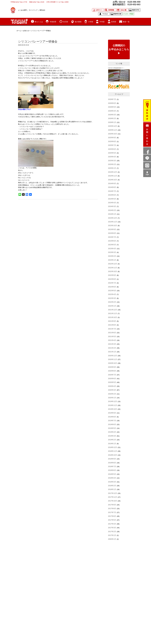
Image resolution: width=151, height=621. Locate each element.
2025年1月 (112, 168)
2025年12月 (112, 126)
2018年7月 (112, 466)
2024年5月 (112, 199)
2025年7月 (112, 145)
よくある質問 (22, 10)
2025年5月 (112, 153)
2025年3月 (112, 161)
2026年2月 (112, 118)
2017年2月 (112, 531)
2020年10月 (112, 363)
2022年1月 (112, 306)
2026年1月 (112, 122)
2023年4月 (112, 248)
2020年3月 (112, 390)
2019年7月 (112, 420)
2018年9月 (112, 459)
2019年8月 (112, 417)
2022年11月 (112, 268)
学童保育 (53, 22)
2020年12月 (112, 356)
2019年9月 (112, 413)
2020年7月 (112, 375)
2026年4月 (112, 111)
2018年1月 (112, 489)
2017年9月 (112, 505)
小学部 (90, 22)
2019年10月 (112, 409)
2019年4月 (112, 432)
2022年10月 (112, 271)
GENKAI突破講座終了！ (116, 68)
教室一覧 (126, 22)
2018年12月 (112, 447)
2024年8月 (112, 187)
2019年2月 (112, 440)
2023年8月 (112, 233)
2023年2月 (112, 256)
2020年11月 (112, 359)
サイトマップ (33, 10)
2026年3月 (112, 115)
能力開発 (78, 22)
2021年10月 (112, 317)
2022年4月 (112, 294)
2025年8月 (112, 141)
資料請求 (147, 114)
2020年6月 (112, 378)
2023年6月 (112, 241)
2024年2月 (112, 210)
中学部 (102, 22)
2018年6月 (112, 470)
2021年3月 (112, 344)
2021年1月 (112, 352)
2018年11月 (112, 451)
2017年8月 (112, 508)
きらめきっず (128, 14)
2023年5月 (112, 245)
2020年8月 (112, 371)
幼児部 (65, 22)
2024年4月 (112, 203)
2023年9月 (112, 229)
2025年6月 (112, 149)
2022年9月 (112, 275)
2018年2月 (112, 486)
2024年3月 (112, 206)
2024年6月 (112, 195)
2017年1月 (112, 535)
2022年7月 (112, 283)
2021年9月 (112, 321)
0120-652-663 (134, 4)
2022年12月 (112, 264)
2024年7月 (112, 191)
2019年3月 (112, 436)
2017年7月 (112, 512)
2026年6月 (112, 103)
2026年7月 (112, 99)
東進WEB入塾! (117, 14)
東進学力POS (135, 10)
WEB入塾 (123, 10)
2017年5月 (112, 520)
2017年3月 (112, 528)
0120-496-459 (134, 2)
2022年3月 (112, 298)
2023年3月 (112, 252)
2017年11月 (112, 497)
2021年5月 (112, 336)
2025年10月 (112, 134)
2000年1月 (112, 539)
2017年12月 (112, 493)
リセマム (111, 83)
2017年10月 (112, 501)
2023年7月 (112, 237)
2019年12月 (112, 401)
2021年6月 (112, 333)
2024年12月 (112, 172)
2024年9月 (112, 183)
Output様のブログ (24, 109)
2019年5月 (112, 428)
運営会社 (42, 10)
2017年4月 (112, 524)
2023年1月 (112, 260)
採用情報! (111, 10)
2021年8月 (112, 325)
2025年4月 (112, 157)
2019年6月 (112, 424)
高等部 (113, 22)
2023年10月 (112, 225)
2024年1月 (112, 214)
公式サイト (99, 10)
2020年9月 (112, 367)
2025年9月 (112, 137)
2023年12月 (112, 218)
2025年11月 (112, 130)
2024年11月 (112, 176)
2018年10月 (112, 455)
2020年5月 (112, 382)
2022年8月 (112, 279)
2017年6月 (112, 516)
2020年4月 (112, 386)
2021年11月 (112, 313)
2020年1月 (112, 398)
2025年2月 (112, 164)
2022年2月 (112, 302)
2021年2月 (112, 348)
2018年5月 (112, 474)
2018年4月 (112, 478)
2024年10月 (112, 180)
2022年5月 (112, 290)
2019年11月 (112, 405)
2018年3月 (112, 482)
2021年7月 (112, 329)
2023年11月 (112, 222)
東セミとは (39, 22)
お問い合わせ (147, 136)
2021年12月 (112, 310)
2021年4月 (112, 340)
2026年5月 (112, 107)
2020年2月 (112, 394)
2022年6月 (112, 287)
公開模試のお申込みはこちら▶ (119, 49)
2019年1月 (112, 443)
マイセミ (105, 14)
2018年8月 (112, 463)
